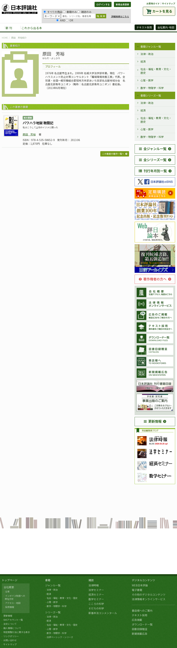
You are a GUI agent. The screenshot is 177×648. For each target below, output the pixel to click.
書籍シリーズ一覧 (150, 95)
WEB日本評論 (140, 585)
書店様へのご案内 (142, 610)
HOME (5, 37)
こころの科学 (96, 604)
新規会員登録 (122, 4)
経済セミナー (96, 594)
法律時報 (93, 585)
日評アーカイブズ (118, 27)
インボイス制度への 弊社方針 (14, 597)
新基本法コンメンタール (102, 613)
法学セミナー (96, 590)
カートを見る (162, 11)
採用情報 (9, 607)
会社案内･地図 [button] (165, 27)
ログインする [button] (103, 4)
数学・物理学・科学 (152, 88)
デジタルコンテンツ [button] (88, 27)
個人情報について (12, 628)
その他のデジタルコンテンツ (148, 594)
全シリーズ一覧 (152, 159)
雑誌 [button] (66, 27)
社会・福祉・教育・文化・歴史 (155, 71)
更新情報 (153, 421)
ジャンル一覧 (52, 585)
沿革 (7, 591)
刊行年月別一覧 (153, 170)
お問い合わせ (10, 640)
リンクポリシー (11, 636)
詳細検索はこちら (120, 16)
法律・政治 (146, 54)
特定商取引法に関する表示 (16, 632)
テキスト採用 (139, 615)
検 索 (101, 16)
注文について (10, 623)
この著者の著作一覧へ (113, 153)
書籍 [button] (53, 27)
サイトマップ (168, 3)
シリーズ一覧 (52, 612)
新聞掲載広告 (139, 633)
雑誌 (91, 580)
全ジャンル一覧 (152, 148)
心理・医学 (146, 80)
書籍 (47, 580)
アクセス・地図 (12, 602)
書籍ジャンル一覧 (150, 46)
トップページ (9, 580)
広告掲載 (137, 620)
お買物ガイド (153, 3)
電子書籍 (137, 590)
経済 (143, 61)
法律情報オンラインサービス (148, 599)
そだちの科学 (96, 608)
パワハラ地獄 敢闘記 (38, 122)
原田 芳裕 (29, 134)
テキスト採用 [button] (144, 27)
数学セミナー (96, 599)
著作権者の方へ (152, 278)
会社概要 (9, 587)
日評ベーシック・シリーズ (60, 637)
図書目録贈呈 (139, 629)
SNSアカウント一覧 (13, 619)
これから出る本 (31, 28)
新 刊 (9, 28)
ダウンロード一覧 (142, 624)
